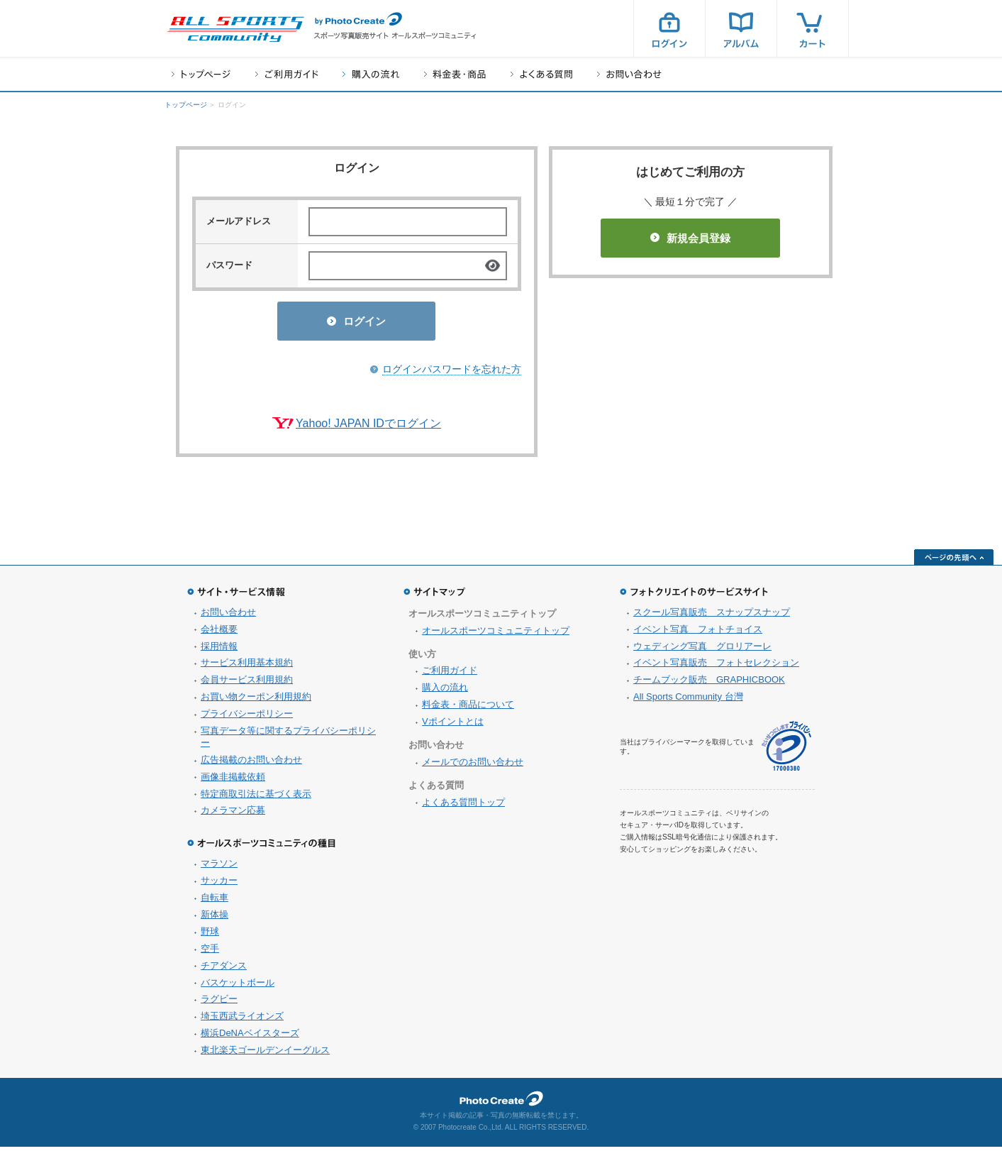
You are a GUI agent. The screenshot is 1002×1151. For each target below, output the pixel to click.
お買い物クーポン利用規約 (256, 700)
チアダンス (224, 969)
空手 (210, 952)
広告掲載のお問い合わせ (251, 764)
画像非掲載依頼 (233, 781)
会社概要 (219, 633)
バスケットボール (237, 986)
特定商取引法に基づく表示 (256, 798)
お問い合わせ (629, 74)
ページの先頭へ (953, 561)
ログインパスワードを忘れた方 (451, 373)
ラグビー (219, 1003)
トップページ (201, 74)
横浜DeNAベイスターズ (250, 1037)
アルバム (741, 28)
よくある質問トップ (463, 806)
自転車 (214, 901)
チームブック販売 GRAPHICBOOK (709, 683)
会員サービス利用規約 (247, 683)
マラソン (219, 867)
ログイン (669, 28)
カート (812, 28)
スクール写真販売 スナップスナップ (711, 616)
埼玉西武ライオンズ (242, 1020)
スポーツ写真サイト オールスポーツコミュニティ (235, 29)
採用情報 (219, 650)
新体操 (214, 918)
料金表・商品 (455, 74)
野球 (210, 935)
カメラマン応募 (233, 814)
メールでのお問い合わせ (472, 766)
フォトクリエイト (501, 1103)
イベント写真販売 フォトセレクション (716, 666)
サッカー (219, 884)
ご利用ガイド (286, 74)
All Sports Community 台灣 (688, 700)
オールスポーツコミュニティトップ (495, 634)
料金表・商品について (468, 708)
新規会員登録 (690, 238)
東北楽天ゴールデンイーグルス (265, 1054)
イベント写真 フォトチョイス (697, 633)
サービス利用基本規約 (247, 666)
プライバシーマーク (786, 750)
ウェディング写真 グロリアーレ (702, 650)
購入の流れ (371, 74)
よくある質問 (541, 74)
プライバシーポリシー (247, 717)
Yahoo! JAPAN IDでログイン (368, 428)
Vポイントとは (453, 725)
